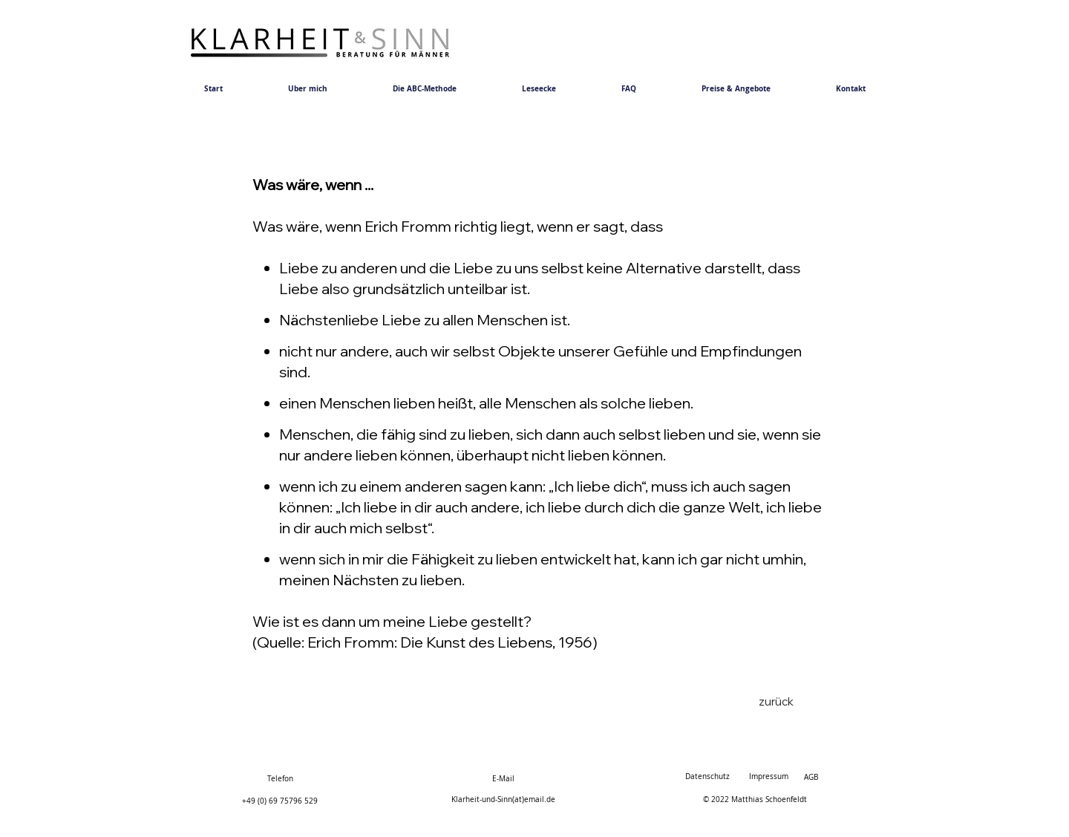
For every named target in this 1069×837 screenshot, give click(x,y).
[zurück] (775, 701)
